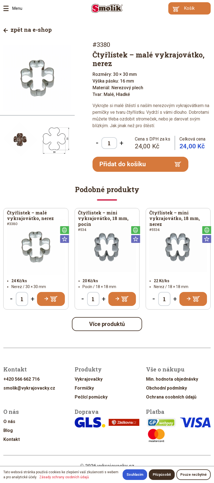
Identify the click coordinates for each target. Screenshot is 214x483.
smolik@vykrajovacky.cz (29, 388)
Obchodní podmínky (166, 388)
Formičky (84, 388)
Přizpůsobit (162, 475)
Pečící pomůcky (91, 397)
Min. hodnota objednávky (172, 379)
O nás (9, 421)
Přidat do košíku (140, 164)
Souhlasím (135, 475)
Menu (7, 8)
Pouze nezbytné (193, 475)
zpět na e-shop (27, 29)
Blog (8, 430)
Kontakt (11, 439)
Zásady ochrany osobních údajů (64, 477)
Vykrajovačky (89, 379)
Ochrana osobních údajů (171, 397)
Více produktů (107, 324)
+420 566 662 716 (21, 379)
